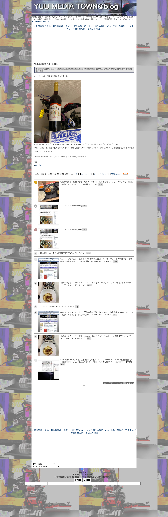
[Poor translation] (87, 480)
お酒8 (76, 174)
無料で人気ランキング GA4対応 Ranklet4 (118, 383)
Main (109, 26)
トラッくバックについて (101, 174)
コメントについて (86, 174)
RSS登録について (116, 174)
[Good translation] (78, 480)
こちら (129, 19)
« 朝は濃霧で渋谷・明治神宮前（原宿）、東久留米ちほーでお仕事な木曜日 (69, 26)
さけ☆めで (39, 165)
